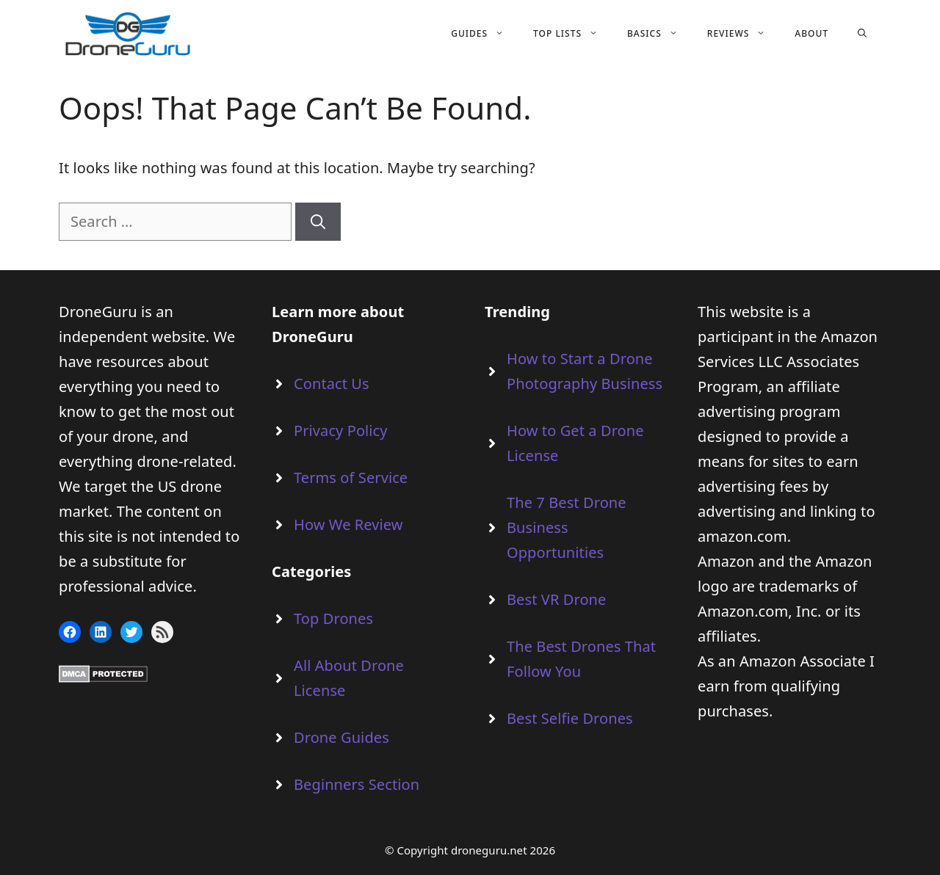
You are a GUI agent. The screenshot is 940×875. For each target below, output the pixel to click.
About (811, 33)
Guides (484, 34)
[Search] (318, 222)
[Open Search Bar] (862, 34)
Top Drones (333, 618)
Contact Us (331, 383)
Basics (660, 34)
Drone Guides (341, 737)
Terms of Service (351, 477)
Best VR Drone (556, 599)
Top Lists (572, 34)
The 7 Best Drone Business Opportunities (566, 527)
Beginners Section (356, 784)
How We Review (348, 524)
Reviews (743, 34)
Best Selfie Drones (570, 718)
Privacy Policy (341, 430)
